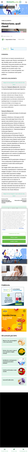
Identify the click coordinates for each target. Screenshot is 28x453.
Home (2, 7)
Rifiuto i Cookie (14, 237)
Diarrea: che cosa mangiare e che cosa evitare (10, 341)
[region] (14, 226)
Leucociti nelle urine (8, 380)
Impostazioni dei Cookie (14, 233)
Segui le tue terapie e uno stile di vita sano (14, 83)
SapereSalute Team (11, 39)
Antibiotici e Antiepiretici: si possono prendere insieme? (10, 362)
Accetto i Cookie (13, 241)
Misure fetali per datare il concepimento (11, 261)
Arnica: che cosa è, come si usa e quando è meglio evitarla (10, 352)
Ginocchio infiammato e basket (21, 201)
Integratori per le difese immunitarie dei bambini (11, 278)
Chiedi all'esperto (9, 7)
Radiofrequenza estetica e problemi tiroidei (6, 201)
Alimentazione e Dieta (9, 274)
